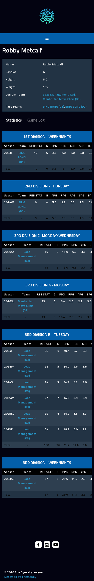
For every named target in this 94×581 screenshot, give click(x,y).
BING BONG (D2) (75, 106)
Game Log (36, 120)
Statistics (14, 120)
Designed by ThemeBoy (20, 576)
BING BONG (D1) (53, 106)
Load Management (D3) (59, 94)
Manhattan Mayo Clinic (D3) (61, 99)
